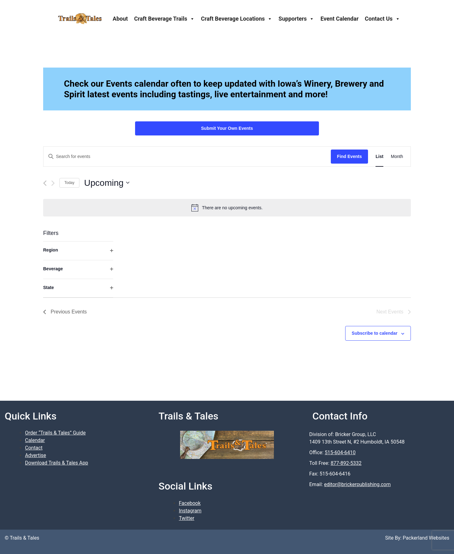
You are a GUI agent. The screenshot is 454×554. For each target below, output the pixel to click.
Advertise (35, 455)
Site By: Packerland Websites (417, 538)
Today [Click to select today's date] (69, 182)
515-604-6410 (340, 452)
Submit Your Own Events (227, 128)
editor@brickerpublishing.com (357, 484)
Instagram (190, 511)
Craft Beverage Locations (236, 18)
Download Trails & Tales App (56, 463)
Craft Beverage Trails (164, 18)
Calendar (35, 440)
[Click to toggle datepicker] (106, 183)
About (120, 18)
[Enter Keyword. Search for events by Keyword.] (187, 156)
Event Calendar (339, 18)
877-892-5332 (345, 463)
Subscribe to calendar (374, 333)
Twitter (186, 518)
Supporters (296, 18)
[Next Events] (53, 183)
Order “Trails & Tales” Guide (55, 433)
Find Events (349, 156)
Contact (34, 448)
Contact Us (382, 18)
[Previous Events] (45, 183)
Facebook (189, 503)
